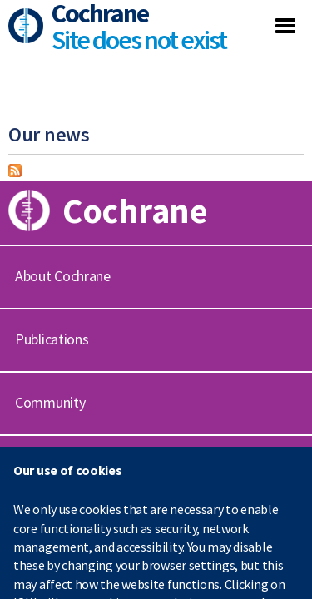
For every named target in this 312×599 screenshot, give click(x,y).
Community (50, 402)
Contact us (47, 465)
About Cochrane (63, 275)
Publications (51, 339)
